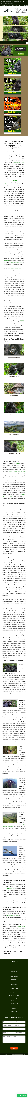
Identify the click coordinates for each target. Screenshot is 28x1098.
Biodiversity (14, 1000)
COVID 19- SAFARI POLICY (14, 1013)
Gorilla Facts (14, 979)
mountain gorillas (8, 210)
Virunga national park (18, 162)
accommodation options (9, 888)
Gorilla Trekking (14, 976)
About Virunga (14, 984)
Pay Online (25, 5)
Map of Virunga (14, 998)
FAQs (20, 5)
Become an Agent (6, 5)
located (17, 463)
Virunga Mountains (14, 992)
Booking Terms (14, 1011)
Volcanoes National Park (16, 262)
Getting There (14, 968)
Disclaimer (14, 1008)
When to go (14, 971)
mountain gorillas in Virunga (16, 268)
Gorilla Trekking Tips (14, 995)
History (14, 981)
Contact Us (14, 966)
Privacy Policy (14, 1006)
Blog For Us (14, 5)
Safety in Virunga (14, 1003)
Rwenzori (6, 260)
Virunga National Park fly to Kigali (16, 471)
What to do (14, 974)
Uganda (15, 180)
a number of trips (21, 926)
